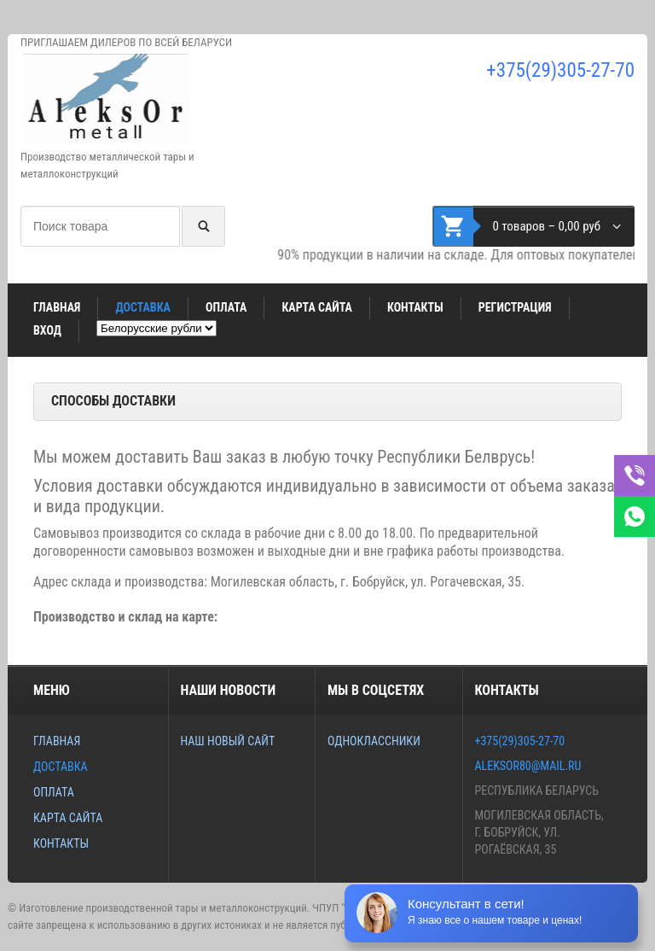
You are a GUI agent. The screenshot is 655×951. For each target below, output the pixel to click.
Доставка (143, 307)
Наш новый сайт (227, 741)
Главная (56, 307)
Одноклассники (374, 741)
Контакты (415, 307)
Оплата (226, 307)
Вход (47, 330)
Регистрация (515, 307)
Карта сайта (316, 307)
